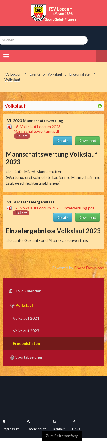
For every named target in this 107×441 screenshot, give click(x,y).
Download (87, 140)
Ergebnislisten (80, 74)
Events (35, 74)
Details (62, 140)
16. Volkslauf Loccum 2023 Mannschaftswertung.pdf (37, 128)
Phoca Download (89, 267)
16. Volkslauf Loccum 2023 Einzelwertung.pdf (54, 207)
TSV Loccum (13, 74)
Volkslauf (54, 74)
